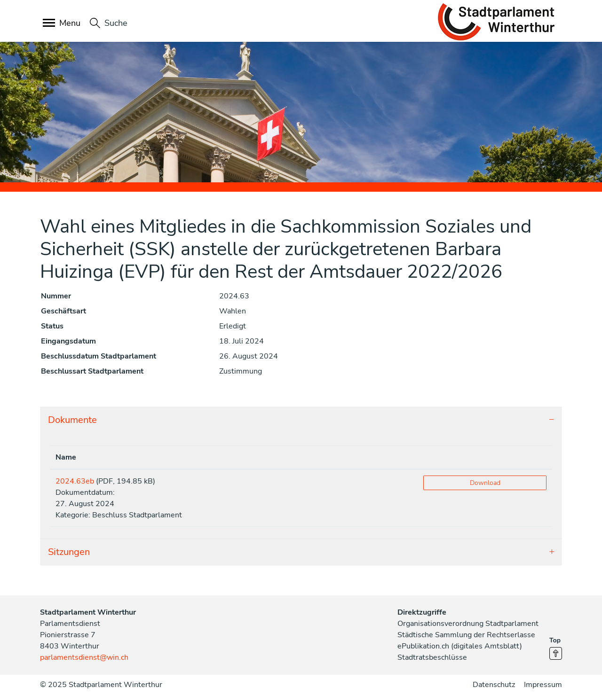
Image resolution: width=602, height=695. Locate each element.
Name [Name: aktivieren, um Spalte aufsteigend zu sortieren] (65, 457)
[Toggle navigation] (62, 24)
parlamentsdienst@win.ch (84, 657)
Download (485, 482)
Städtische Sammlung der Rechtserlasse (466, 635)
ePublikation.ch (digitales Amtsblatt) (459, 646)
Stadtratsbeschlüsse (432, 657)
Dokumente (72, 420)
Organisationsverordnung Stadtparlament (468, 623)
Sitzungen (69, 552)
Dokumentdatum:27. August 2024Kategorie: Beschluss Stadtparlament (118, 498)
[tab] (301, 420)
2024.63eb (74, 481)
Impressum (543, 684)
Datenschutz (494, 684)
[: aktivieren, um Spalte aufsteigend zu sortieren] (485, 457)
